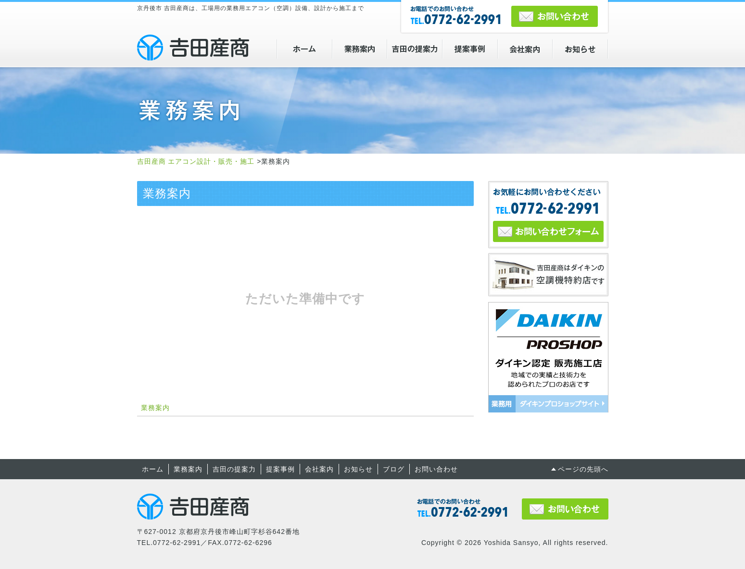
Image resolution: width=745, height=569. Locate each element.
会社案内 (319, 469)
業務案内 (155, 408)
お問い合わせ (436, 469)
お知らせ (358, 469)
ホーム (153, 469)
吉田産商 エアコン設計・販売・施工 (193, 48)
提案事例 (280, 469)
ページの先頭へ (583, 469)
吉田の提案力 (234, 469)
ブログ (393, 469)
